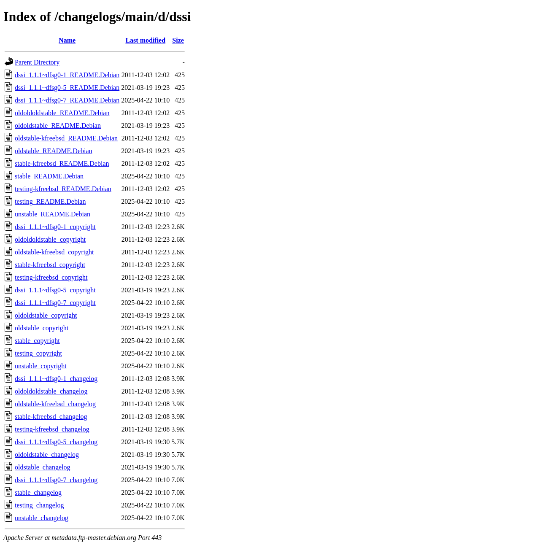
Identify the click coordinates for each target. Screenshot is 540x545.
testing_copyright (38, 353)
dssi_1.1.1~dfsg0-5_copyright (55, 290)
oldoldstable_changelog (47, 454)
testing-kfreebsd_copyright (51, 277)
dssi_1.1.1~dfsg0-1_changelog (56, 378)
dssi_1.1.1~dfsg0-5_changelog (56, 441)
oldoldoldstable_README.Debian (62, 112)
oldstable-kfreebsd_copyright (54, 252)
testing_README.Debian (50, 201)
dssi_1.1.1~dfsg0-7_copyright (55, 302)
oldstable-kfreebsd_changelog (55, 403)
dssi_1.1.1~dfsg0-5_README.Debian (67, 87)
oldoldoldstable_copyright (50, 239)
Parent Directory (37, 62)
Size (178, 40)
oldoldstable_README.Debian (58, 125)
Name (67, 40)
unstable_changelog (41, 517)
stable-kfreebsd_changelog (51, 416)
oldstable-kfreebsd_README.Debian (66, 138)
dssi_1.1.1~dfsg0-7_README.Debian (67, 100)
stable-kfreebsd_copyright (50, 264)
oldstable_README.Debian (53, 150)
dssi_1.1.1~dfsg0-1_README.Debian (67, 74)
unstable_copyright (41, 366)
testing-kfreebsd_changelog (52, 429)
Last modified (145, 40)
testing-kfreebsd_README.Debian (63, 188)
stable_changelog (38, 492)
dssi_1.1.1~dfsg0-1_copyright (55, 226)
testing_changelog (39, 505)
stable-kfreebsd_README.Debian (62, 163)
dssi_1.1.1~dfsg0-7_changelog (56, 479)
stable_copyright (37, 340)
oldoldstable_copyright (46, 315)
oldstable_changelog (42, 467)
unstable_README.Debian (52, 214)
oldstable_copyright (41, 328)
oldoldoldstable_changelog (51, 391)
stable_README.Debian (49, 176)
